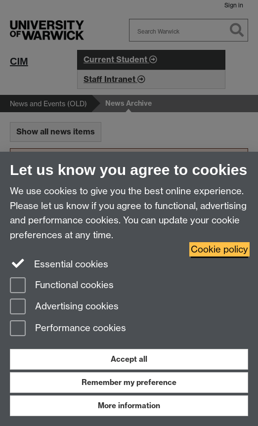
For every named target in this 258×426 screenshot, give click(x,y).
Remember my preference (129, 382)
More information (129, 405)
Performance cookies (68, 329)
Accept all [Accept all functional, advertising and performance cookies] (129, 359)
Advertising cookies (64, 307)
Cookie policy (219, 249)
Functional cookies (62, 286)
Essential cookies (59, 263)
